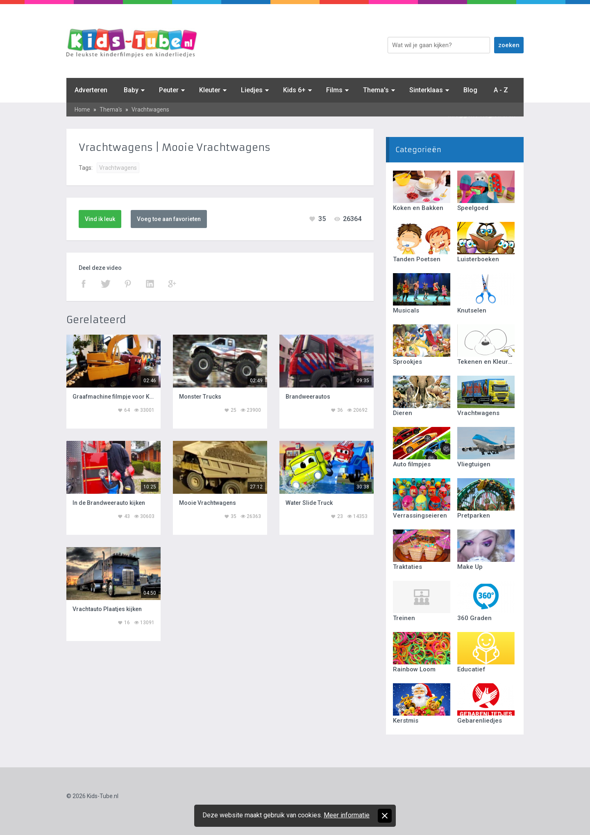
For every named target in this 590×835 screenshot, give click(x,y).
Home (82, 109)
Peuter (169, 90)
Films (334, 90)
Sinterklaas (426, 90)
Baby (131, 90)
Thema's (376, 90)
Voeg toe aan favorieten (169, 219)
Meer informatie (347, 815)
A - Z (501, 90)
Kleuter (209, 90)
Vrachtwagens (150, 109)
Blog (470, 90)
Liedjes (252, 90)
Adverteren (91, 90)
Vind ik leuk (100, 219)
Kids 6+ (294, 90)
